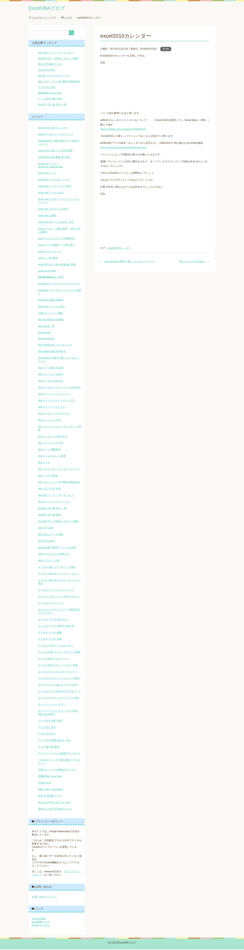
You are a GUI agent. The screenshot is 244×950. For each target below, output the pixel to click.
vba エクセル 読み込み (192, 262)
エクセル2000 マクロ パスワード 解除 (59, 652)
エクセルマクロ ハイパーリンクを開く (59, 679)
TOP (44, 18)
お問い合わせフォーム (44, 897)
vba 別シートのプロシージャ (54, 76)
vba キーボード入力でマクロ (54, 414)
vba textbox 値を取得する (52, 352)
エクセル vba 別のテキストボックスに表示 (59, 583)
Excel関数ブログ (41, 922)
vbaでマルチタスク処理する (53, 554)
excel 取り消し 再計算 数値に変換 (57, 265)
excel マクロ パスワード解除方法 (56, 239)
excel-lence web (47, 271)
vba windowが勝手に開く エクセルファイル (129, 262)
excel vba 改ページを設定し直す (56, 222)
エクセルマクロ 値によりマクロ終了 (58, 685)
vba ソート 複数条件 (49, 450)
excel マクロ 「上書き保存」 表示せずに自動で (59, 231)
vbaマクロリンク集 (48, 561)
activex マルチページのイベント (56, 135)
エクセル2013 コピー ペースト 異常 (58, 666)
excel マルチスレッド (50, 252)
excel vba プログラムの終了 (53, 209)
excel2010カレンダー (119, 248)
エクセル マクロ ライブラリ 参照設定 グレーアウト (59, 612)
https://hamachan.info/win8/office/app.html (123, 148)
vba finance (44, 333)
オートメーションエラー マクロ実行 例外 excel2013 (58, 713)
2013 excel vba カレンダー (53, 128)
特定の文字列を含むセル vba (54, 803)
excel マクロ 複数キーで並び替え (56, 245)
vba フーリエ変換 (48, 476)
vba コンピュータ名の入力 (53, 437)
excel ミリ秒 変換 (48, 258)
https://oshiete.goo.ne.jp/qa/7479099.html (123, 130)
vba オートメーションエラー (54, 394)
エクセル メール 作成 (50, 639)
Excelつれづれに (41, 926)
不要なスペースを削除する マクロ (57, 770)
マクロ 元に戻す (47, 88)
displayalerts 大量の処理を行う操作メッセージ (59, 143)
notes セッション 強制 (50, 314)
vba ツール (44, 463)
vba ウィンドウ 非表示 (50, 375)
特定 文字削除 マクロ (50, 65)
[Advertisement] (154, 87)
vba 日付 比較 (45, 528)
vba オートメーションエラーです (56, 401)
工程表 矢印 (44, 783)
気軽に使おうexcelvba (50, 790)
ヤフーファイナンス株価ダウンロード (59, 754)
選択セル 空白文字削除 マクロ (55, 809)
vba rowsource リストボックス (55, 345)
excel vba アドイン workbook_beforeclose (50, 166)
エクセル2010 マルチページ (53, 659)
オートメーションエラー (51, 705)
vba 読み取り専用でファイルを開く (57, 548)
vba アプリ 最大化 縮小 (51, 368)
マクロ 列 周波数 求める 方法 (54, 741)
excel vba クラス (47, 173)
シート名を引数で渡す (50, 99)
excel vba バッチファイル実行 (55, 187)
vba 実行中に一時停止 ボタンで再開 (58, 59)
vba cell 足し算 (46, 327)
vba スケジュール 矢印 (50, 443)
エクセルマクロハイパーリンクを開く (59, 698)
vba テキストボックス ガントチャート (59, 469)
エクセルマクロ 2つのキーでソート (57, 672)
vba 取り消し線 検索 (49, 515)
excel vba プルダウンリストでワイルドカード (58, 202)
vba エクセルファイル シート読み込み (59, 388)
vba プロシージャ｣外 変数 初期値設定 (59, 82)
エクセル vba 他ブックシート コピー (58, 574)
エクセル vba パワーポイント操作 (57, 568)
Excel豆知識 (38, 919)
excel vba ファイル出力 (51, 193)
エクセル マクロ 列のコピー (53, 620)
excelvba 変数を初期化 (50, 300)
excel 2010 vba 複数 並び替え (54, 158)
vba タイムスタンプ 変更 (52, 456)
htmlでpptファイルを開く (52, 307)
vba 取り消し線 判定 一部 (52, 105)
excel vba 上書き (47, 216)
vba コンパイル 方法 (49, 420)
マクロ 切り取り (47, 734)
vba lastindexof (46, 339)
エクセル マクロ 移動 (50, 633)
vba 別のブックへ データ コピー (56, 53)
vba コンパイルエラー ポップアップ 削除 (59, 429)
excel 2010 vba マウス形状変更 (55, 151)
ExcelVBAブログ (50, 8)
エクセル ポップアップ (50, 603)
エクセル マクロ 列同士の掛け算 (56, 626)
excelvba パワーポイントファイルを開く (59, 293)
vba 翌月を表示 (46, 70)
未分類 (165, 49)
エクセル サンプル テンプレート (56, 590)
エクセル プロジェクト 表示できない (58, 597)
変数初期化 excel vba (50, 93)
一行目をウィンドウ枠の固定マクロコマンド (59, 762)
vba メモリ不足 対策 (49, 489)
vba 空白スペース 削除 (50, 535)
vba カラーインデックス (51, 407)
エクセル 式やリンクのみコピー (55, 646)
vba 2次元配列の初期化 (51, 320)
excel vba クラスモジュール (53, 180)
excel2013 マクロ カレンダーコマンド (59, 284)
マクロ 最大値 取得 (48, 747)
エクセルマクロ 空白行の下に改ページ (59, 692)
